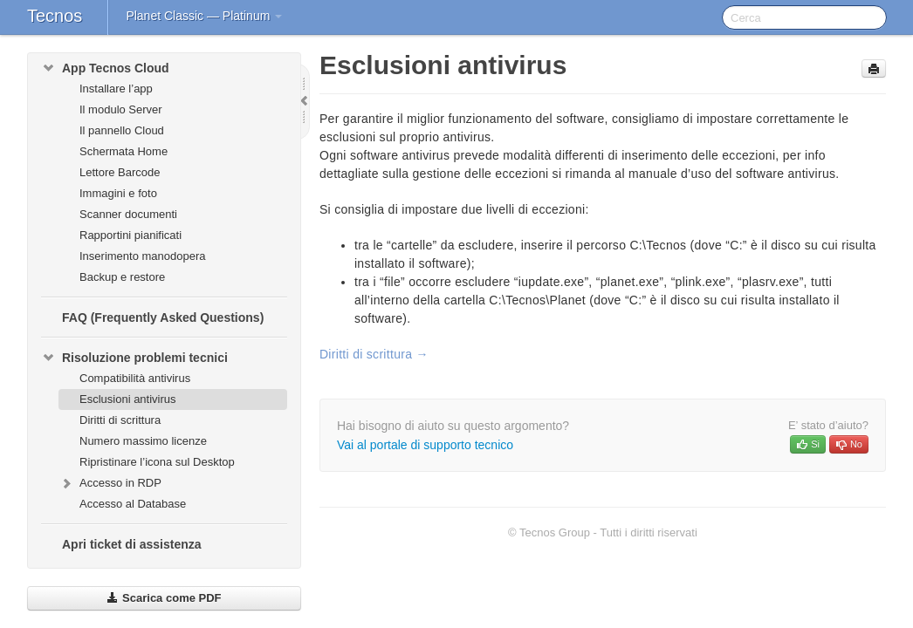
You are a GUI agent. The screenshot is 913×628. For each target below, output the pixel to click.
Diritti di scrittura (120, 420)
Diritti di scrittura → (374, 354)
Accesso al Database (132, 503)
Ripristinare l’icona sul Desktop (157, 461)
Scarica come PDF (163, 597)
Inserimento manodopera (142, 256)
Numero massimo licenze (143, 440)
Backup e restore (122, 276)
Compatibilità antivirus (134, 378)
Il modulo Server (120, 109)
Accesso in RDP (109, 483)
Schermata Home (123, 151)
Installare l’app (116, 88)
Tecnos (54, 15)
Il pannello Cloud (121, 130)
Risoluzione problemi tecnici (134, 357)
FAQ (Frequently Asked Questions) (163, 317)
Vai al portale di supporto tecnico (425, 445)
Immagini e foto (118, 193)
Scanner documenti (128, 214)
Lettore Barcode (120, 172)
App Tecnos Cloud (105, 68)
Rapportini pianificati (130, 235)
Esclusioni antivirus (127, 399)
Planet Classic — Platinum (204, 16)
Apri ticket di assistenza (132, 544)
